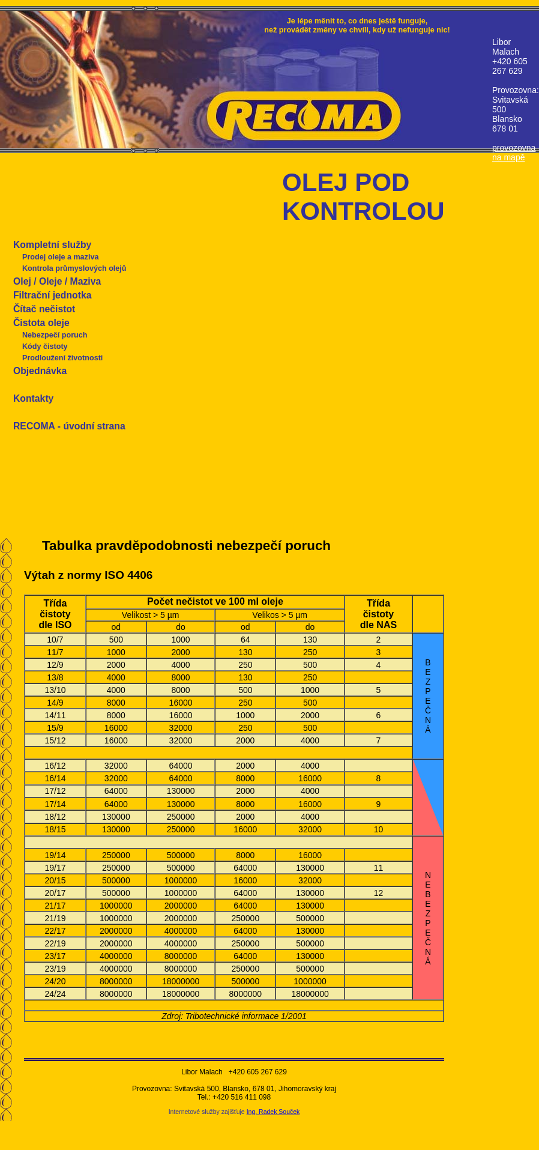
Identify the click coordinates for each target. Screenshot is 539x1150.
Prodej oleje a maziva (60, 257)
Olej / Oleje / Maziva (57, 281)
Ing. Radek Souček (273, 1111)
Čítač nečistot (44, 309)
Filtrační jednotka (52, 295)
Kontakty (33, 398)
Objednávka (40, 371)
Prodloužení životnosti (62, 358)
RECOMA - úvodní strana (69, 426)
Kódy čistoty (45, 346)
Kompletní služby (52, 245)
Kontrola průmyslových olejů (74, 268)
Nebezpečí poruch (54, 335)
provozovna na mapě (513, 152)
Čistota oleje (41, 323)
